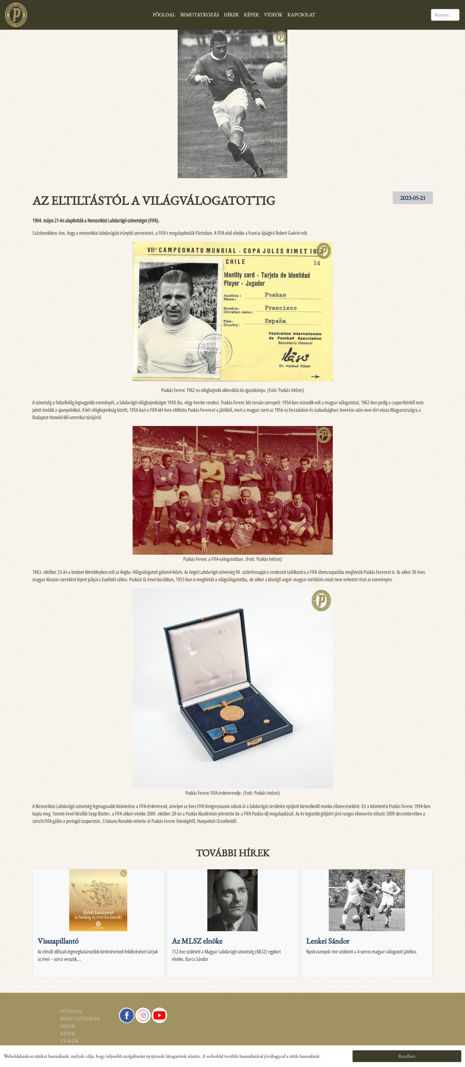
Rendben (406, 1056)
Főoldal (164, 14)
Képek (251, 14)
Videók (273, 14)
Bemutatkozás (199, 14)
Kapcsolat (301, 14)
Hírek (231, 14)
